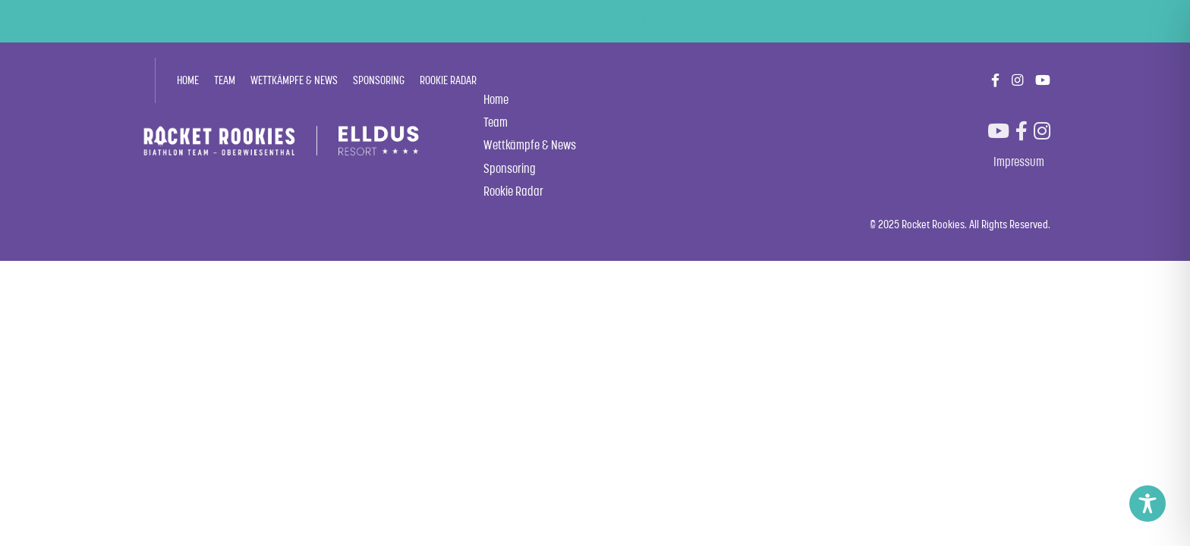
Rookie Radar (448, 80)
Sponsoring (379, 80)
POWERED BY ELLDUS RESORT (595, 20)
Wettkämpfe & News (294, 80)
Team (224, 80)
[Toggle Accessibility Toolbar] (1147, 503)
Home (188, 80)
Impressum (1018, 161)
